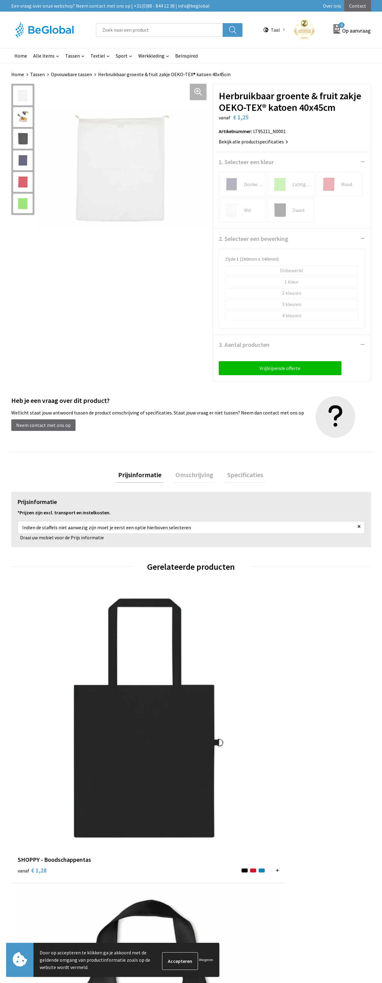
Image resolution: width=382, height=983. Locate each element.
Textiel (97, 56)
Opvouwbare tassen (71, 74)
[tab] (144, 476)
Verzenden (348, 922)
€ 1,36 (301, 696)
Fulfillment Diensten (175, 805)
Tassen (72, 56)
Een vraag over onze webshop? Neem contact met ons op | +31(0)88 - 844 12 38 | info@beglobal (110, 6)
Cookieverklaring (303, 796)
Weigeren (206, 959)
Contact (357, 6)
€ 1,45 (211, 696)
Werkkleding (151, 56)
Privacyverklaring (303, 805)
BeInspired (186, 56)
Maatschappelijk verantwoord (184, 796)
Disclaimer (296, 814)
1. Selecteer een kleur (246, 161)
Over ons (332, 6)
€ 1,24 (122, 696)
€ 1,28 (32, 687)
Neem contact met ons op (43, 425)
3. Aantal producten (244, 344)
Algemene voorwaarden (310, 787)
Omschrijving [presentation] (194, 475)
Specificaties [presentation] (240, 475)
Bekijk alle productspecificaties (253, 141)
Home (20, 56)
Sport (122, 56)
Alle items (44, 56)
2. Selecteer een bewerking (253, 238)
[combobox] (159, 30)
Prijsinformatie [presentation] (144, 475)
